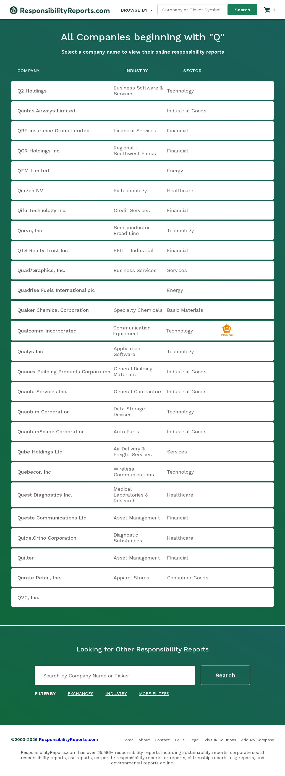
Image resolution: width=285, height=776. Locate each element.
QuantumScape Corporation (51, 431)
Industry (116, 693)
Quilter (25, 558)
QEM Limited (33, 170)
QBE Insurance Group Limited (53, 130)
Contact (162, 740)
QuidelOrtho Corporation (46, 538)
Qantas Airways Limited (46, 111)
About (144, 740)
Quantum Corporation (43, 412)
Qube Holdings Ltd (39, 452)
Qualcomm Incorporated (47, 331)
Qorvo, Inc (29, 230)
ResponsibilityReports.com (68, 739)
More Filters (154, 693)
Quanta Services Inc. (42, 391)
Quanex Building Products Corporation (63, 371)
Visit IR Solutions (220, 740)
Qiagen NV (30, 190)
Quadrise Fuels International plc (56, 290)
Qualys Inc (30, 351)
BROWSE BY (134, 10)
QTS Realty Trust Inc (42, 250)
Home (128, 740)
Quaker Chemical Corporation (53, 310)
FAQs (179, 740)
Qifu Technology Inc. (42, 210)
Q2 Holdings (32, 91)
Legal (194, 740)
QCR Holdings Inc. (39, 151)
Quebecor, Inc (34, 472)
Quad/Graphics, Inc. (41, 270)
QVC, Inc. (28, 597)
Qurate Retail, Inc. (39, 577)
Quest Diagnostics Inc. (44, 495)
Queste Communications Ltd (52, 518)
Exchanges (80, 693)
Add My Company (257, 740)
